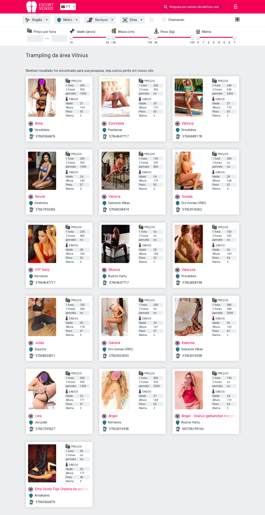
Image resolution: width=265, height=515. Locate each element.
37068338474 (119, 209)
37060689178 (192, 136)
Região (33, 20)
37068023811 (45, 356)
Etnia (130, 20)
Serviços (97, 20)
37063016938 (192, 356)
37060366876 (45, 136)
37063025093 (119, 356)
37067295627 (45, 429)
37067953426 (45, 209)
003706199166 (193, 429)
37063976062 (192, 209)
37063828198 (192, 283)
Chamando (176, 20)
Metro (64, 20)
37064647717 (119, 136)
